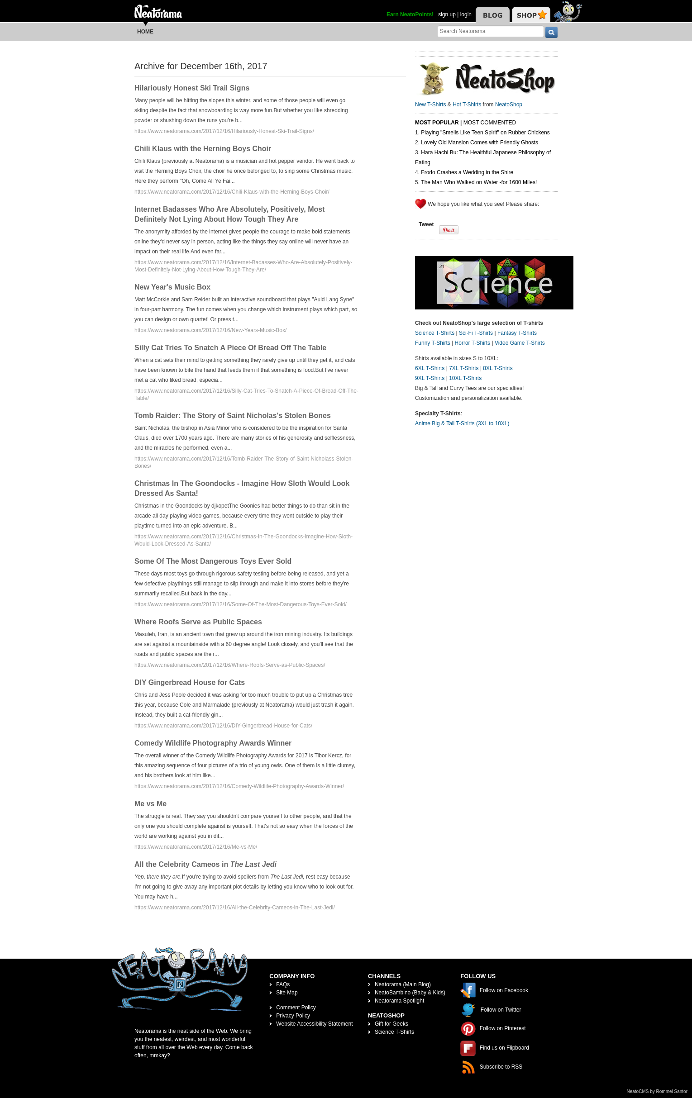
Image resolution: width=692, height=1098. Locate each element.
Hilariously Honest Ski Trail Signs (191, 88)
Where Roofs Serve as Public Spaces (198, 622)
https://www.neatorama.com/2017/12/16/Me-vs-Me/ (195, 847)
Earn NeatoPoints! (410, 14)
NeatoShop (508, 104)
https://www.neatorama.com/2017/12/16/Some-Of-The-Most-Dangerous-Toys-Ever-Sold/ (240, 604)
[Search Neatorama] (491, 31)
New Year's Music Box (172, 287)
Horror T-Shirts (472, 343)
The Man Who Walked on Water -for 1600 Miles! (479, 182)
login (466, 14)
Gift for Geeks (391, 1024)
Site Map (286, 992)
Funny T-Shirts (432, 343)
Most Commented (489, 122)
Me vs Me (150, 804)
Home (145, 32)
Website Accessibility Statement (314, 1024)
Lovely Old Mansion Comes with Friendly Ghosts (479, 142)
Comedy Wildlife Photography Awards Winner (212, 743)
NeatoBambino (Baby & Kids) (410, 992)
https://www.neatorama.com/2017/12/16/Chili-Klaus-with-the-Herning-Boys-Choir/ (231, 192)
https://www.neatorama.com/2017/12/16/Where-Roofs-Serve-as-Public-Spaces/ (229, 665)
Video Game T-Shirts (520, 343)
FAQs (283, 984)
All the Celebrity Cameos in (205, 864)
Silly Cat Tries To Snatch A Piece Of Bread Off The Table (230, 348)
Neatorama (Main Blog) (403, 984)
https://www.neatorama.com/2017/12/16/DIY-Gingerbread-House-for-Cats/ (223, 725)
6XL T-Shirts (429, 368)
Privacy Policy (293, 1015)
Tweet (426, 224)
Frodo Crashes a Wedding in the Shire (467, 172)
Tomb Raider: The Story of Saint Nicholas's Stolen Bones (232, 415)
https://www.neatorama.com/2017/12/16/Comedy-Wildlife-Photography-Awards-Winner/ (239, 786)
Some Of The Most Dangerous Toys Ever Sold (212, 561)
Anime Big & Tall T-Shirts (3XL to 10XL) (462, 423)
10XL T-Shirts (465, 378)
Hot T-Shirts (467, 104)
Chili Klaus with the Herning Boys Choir (202, 148)
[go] (551, 32)
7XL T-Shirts (463, 368)
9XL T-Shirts (429, 378)
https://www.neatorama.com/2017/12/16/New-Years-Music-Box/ (210, 330)
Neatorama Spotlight (399, 1001)
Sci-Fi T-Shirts (476, 333)
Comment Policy (295, 1007)
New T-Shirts (430, 104)
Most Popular (437, 122)
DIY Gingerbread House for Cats (189, 682)
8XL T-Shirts (497, 368)
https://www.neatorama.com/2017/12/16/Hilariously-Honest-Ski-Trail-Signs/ (224, 131)
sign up (447, 14)
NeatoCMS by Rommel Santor (657, 1091)
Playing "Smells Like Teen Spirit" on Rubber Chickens (485, 132)
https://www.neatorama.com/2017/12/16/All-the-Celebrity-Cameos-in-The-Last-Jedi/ (234, 907)
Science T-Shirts (434, 333)
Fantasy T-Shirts (517, 333)
